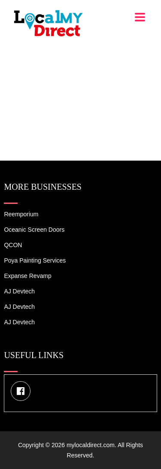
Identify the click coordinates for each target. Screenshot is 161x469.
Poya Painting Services (35, 260)
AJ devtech (19, 291)
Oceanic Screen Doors (34, 229)
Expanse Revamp (28, 275)
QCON (13, 245)
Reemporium (21, 214)
